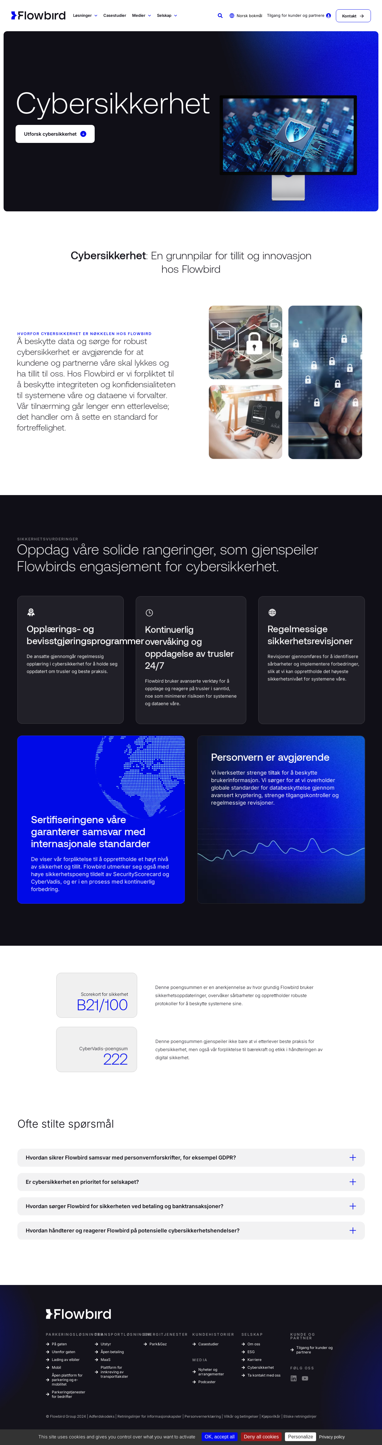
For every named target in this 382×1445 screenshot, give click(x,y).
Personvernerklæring (203, 1417)
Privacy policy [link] (332, 1436)
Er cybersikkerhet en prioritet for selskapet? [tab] (189, 1182)
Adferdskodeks (101, 1417)
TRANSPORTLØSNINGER (123, 1335)
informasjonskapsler (164, 1417)
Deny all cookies (261, 1436)
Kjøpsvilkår (271, 1417)
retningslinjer (306, 1417)
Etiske (288, 1417)
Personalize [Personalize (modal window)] (300, 1436)
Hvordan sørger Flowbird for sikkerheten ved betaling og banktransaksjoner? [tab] (189, 1207)
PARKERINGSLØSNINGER (75, 1335)
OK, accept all (220, 1436)
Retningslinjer (129, 1417)
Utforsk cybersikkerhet (56, 134)
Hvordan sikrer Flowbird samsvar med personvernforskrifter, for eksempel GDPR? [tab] (189, 1157)
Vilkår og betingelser (241, 1417)
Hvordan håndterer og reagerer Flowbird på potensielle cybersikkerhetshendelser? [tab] (189, 1231)
